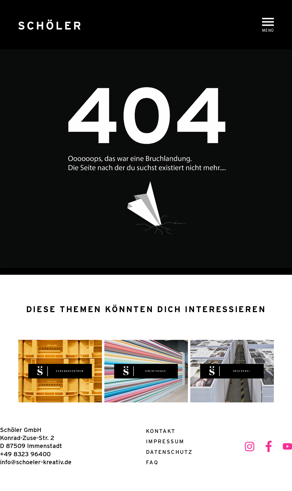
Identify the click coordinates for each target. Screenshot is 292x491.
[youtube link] (287, 447)
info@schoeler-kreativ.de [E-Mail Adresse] (36, 462)
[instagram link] (250, 447)
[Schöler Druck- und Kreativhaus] (49, 25)
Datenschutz (167, 452)
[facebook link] (269, 447)
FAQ (152, 462)
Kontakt (161, 431)
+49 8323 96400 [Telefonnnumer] (25, 454)
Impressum (165, 441)
